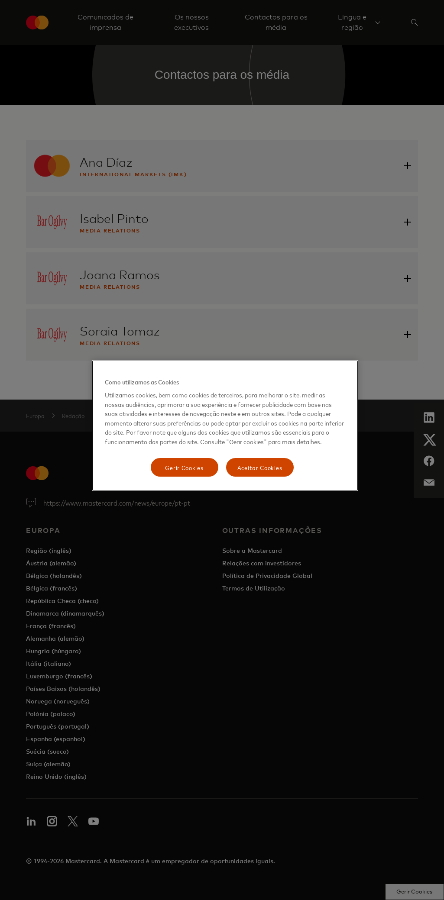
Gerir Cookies (184, 467)
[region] (225, 425)
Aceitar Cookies (259, 467)
